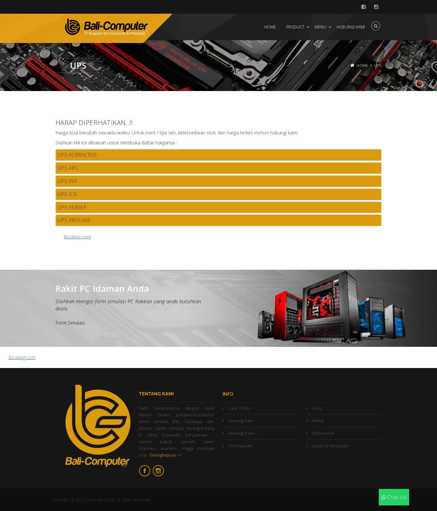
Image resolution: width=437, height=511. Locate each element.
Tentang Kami (241, 420)
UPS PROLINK (73, 220)
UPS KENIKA (72, 207)
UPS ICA (67, 194)
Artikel (318, 420)
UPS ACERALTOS (77, 154)
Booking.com (77, 237)
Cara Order (239, 408)
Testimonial (323, 433)
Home (270, 27)
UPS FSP (67, 181)
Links (316, 408)
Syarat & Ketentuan (330, 445)
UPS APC (67, 167)
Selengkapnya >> (166, 455)
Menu (320, 27)
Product (295, 27)
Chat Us (394, 497)
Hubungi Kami (351, 27)
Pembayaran (240, 445)
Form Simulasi (70, 323)
